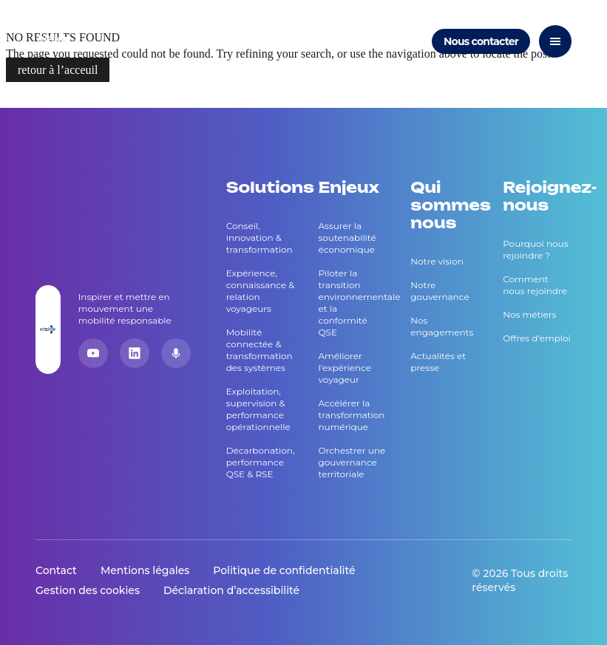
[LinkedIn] (134, 353)
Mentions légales (145, 570)
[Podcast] (176, 353)
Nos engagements (441, 326)
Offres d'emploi (537, 338)
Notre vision (437, 261)
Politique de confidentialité (284, 570)
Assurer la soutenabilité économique (347, 237)
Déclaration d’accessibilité (231, 590)
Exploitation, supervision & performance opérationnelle (258, 409)
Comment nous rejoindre (535, 284)
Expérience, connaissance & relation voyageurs (260, 290)
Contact (56, 570)
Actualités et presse (438, 361)
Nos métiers (529, 314)
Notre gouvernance (439, 290)
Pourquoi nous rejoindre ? (535, 249)
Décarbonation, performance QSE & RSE (260, 462)
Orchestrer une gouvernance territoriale (351, 462)
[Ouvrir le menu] (555, 41)
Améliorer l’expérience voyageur (344, 367)
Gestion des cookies (87, 590)
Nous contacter (481, 41)
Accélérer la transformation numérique (351, 414)
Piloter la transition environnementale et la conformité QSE (352, 302)
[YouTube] (93, 353)
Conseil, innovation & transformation (259, 237)
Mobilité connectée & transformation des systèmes (259, 350)
